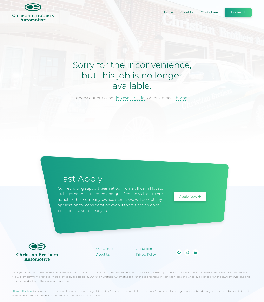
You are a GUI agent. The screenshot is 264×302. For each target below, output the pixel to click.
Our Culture (209, 12)
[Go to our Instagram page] (187, 252)
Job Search (238, 12)
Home (168, 12)
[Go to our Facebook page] (179, 252)
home (181, 98)
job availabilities (131, 98)
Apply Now (190, 197)
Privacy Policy (146, 254)
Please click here (22, 291)
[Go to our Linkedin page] (195, 252)
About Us (187, 12)
